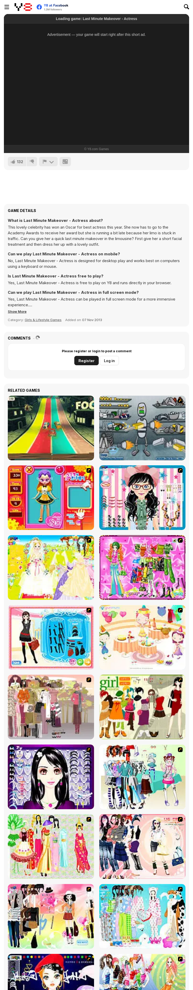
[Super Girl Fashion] (142, 707)
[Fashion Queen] (51, 637)
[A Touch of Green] (142, 567)
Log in (109, 360)
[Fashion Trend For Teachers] (51, 707)
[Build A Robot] (142, 428)
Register (86, 360)
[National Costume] (51, 846)
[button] (17, 311)
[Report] (48, 161)
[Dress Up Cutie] (142, 497)
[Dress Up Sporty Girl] (142, 846)
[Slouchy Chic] (51, 916)
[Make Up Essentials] (51, 777)
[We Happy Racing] (51, 428)
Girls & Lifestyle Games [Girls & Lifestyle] (43, 320)
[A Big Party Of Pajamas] (142, 916)
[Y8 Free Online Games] (23, 7)
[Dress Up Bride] (51, 567)
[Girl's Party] (142, 637)
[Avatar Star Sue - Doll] (51, 497)
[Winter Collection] (142, 777)
